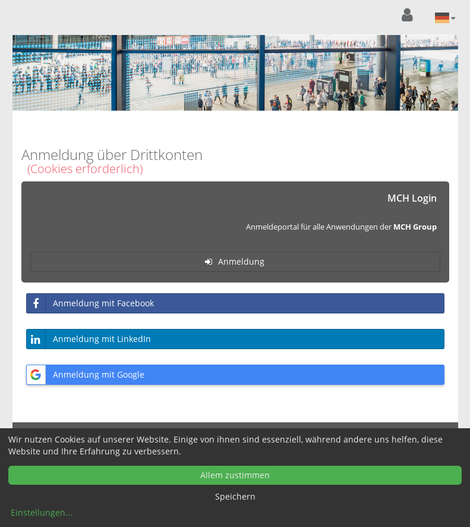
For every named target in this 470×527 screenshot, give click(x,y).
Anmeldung (231, 261)
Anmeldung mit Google (85, 374)
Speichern (235, 496)
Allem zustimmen (235, 475)
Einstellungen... (41, 512)
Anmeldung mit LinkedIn (89, 339)
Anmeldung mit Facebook (90, 303)
